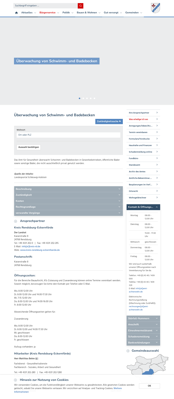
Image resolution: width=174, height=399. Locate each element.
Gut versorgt (113, 12)
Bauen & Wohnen (88, 12)
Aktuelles (28, 12)
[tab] (68, 189)
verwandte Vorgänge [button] (28, 213)
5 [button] (94, 97)
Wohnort (21, 130)
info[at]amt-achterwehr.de (138, 290)
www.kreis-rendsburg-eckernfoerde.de (40, 250)
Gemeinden (133, 12)
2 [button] (83, 97)
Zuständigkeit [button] (24, 195)
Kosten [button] (20, 201)
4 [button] (91, 97)
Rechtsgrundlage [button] (26, 207)
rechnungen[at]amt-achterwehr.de (138, 308)
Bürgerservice (49, 12)
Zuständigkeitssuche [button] (109, 121)
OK (149, 386)
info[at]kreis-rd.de (31, 246)
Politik (68, 12)
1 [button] (80, 97)
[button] (143, 207)
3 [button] (87, 97)
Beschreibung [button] (24, 189)
